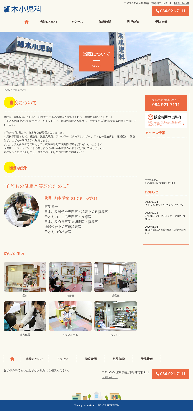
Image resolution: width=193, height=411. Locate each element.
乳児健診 (133, 21)
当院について (49, 21)
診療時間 (105, 21)
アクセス (77, 21)
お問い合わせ (181, 3)
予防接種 (161, 21)
